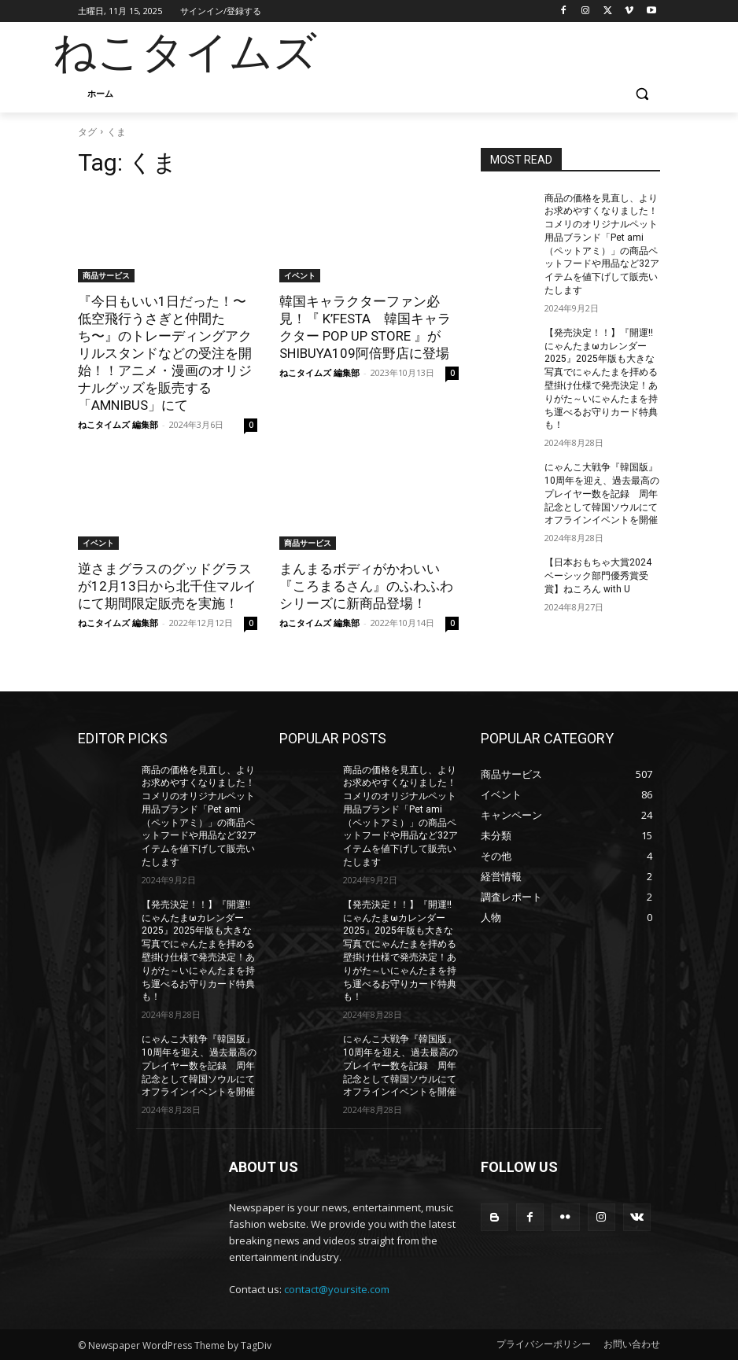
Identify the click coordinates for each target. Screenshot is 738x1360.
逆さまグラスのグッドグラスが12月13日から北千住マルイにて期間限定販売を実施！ (167, 586)
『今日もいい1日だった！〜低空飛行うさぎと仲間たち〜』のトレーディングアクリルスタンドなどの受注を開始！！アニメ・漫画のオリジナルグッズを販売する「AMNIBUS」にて (165, 353)
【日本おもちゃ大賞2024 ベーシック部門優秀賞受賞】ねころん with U (597, 576)
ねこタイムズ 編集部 (118, 424)
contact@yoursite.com (336, 1289)
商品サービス (106, 275)
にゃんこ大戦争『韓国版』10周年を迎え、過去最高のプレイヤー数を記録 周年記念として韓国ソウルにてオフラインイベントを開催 (601, 493)
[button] (641, 94)
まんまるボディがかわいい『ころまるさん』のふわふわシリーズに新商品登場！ (366, 586)
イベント (299, 275)
